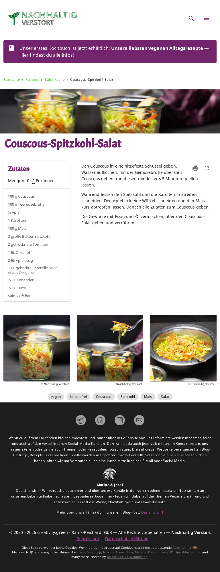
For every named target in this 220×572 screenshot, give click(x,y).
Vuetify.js (94, 553)
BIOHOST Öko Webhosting (127, 557)
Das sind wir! (152, 512)
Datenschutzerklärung (127, 538)
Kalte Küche (55, 79)
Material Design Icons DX (154, 553)
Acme (119, 553)
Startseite (11, 79)
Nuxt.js (108, 553)
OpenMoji (182, 553)
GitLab (196, 553)
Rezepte (32, 79)
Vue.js (81, 553)
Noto (129, 553)
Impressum (87, 538)
